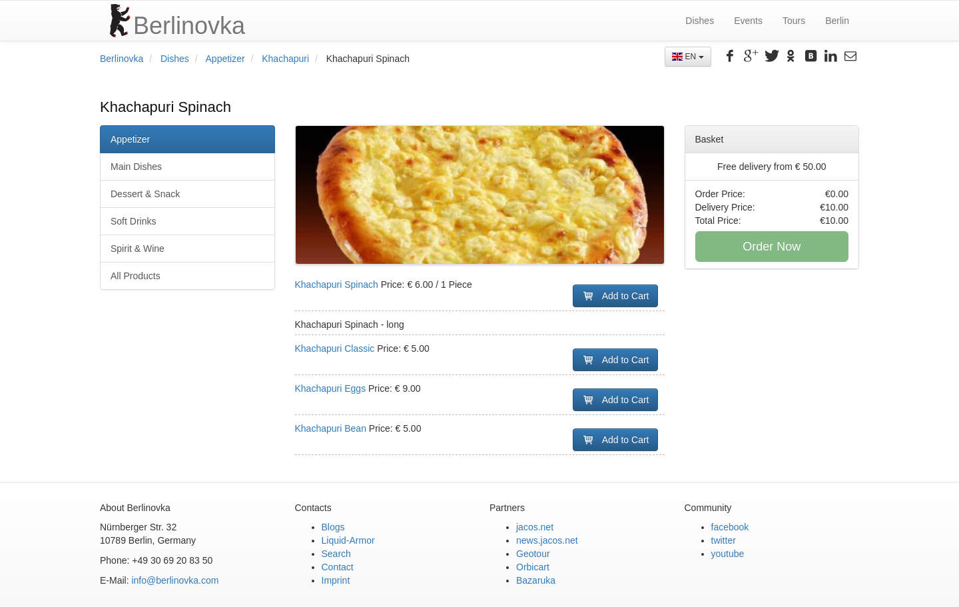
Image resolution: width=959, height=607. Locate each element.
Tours (794, 20)
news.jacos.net (547, 540)
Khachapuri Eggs (332, 388)
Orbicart (532, 567)
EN (687, 56)
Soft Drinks (133, 221)
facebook (730, 527)
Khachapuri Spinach (338, 284)
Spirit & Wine (137, 248)
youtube (728, 553)
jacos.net (534, 527)
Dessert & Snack (145, 194)
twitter (723, 540)
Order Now (771, 246)
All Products (135, 276)
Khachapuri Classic (336, 348)
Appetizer (225, 58)
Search (336, 553)
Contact (338, 567)
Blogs (333, 527)
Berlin (837, 20)
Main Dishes (136, 166)
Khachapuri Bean (332, 428)
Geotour (533, 553)
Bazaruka (535, 580)
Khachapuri (285, 58)
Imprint (336, 580)
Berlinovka (121, 58)
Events (748, 20)
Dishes (699, 20)
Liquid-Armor (348, 540)
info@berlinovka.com (174, 580)
